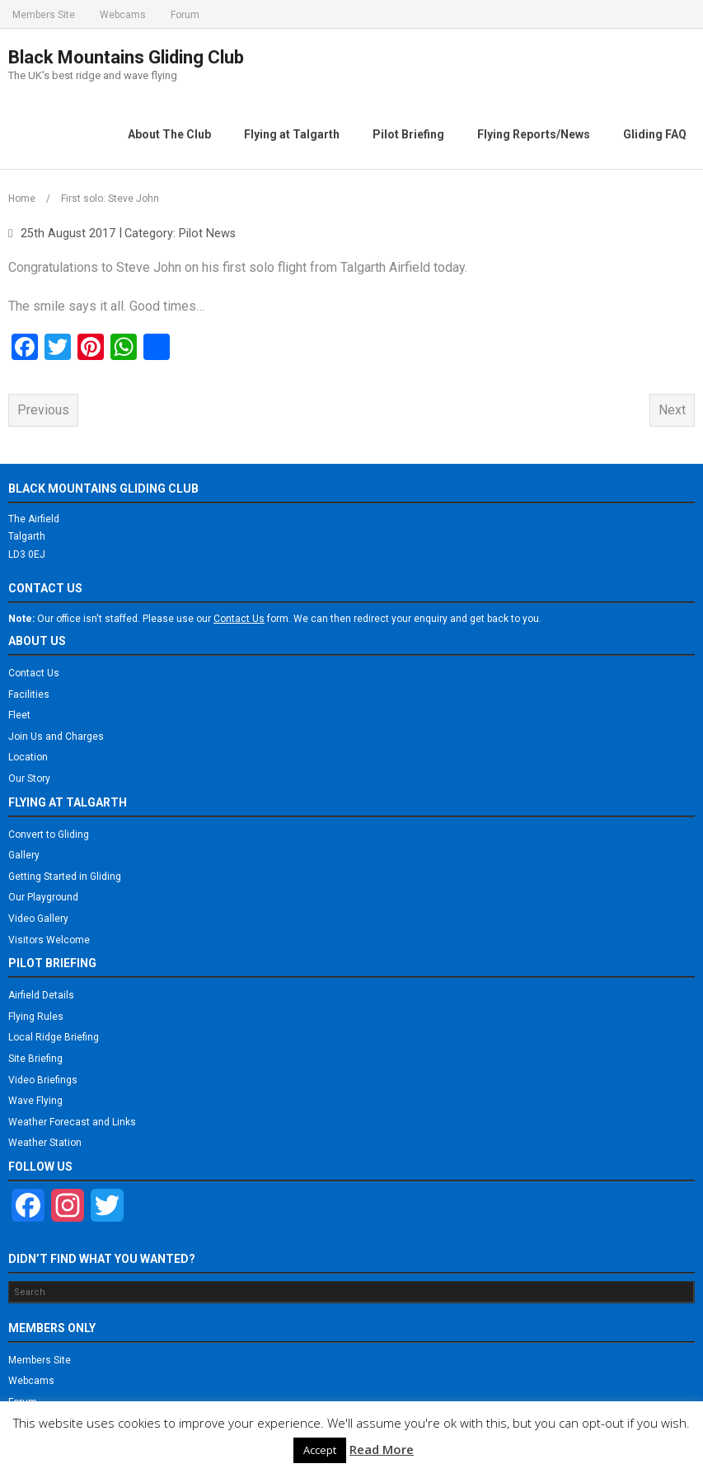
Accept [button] (319, 1450)
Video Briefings (42, 1077)
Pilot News (207, 231)
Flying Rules (35, 1015)
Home (21, 197)
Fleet (19, 713)
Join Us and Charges (56, 735)
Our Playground (43, 895)
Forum (185, 15)
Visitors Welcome (49, 937)
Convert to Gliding (48, 832)
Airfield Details (41, 993)
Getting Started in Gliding (64, 875)
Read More (381, 1449)
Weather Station (45, 1141)
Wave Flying (35, 1099)
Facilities (28, 692)
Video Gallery (38, 917)
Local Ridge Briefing (53, 1035)
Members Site (43, 15)
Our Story (29, 777)
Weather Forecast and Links (72, 1120)
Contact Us (33, 671)
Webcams (123, 15)
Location (28, 755)
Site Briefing (35, 1057)
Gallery (24, 853)
